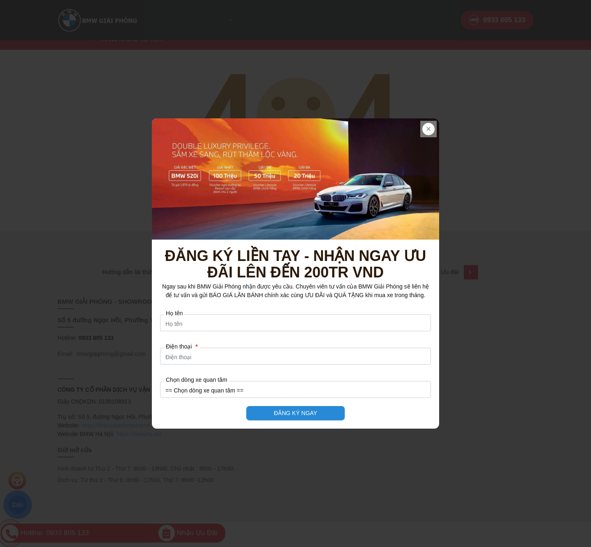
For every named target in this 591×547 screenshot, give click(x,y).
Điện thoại (182, 346)
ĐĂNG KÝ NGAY (295, 413)
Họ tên (174, 313)
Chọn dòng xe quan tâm (196, 380)
